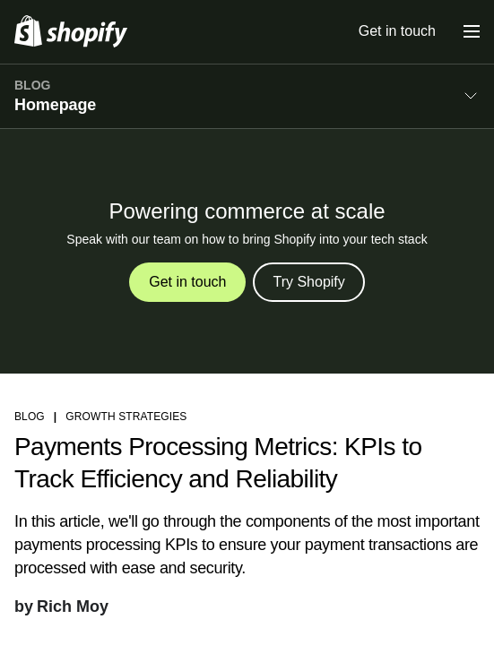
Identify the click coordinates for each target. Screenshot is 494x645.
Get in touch (397, 31)
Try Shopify (308, 281)
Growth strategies (125, 416)
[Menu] (471, 31)
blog (29, 416)
